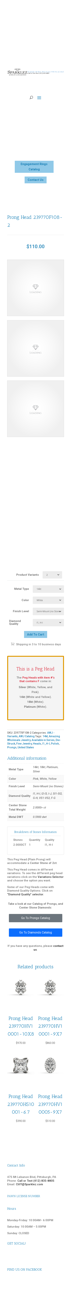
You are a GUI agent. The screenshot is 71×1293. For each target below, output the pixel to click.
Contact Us (36, 180)
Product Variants (27, 574)
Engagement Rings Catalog (34, 166)
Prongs (11, 747)
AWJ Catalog (27, 736)
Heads (37, 743)
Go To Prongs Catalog (35, 918)
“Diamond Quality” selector (25, 894)
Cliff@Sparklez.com (29, 1184)
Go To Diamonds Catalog (35, 932)
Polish (55, 743)
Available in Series (43, 740)
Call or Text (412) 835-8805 (35, 1180)
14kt (45, 736)
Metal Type (21, 589)
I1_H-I (46, 743)
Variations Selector (51, 877)
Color (25, 600)
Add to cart (35, 634)
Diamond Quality (15, 622)
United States (26, 747)
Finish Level (21, 611)
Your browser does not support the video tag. (35, 288)
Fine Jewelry (24, 743)
